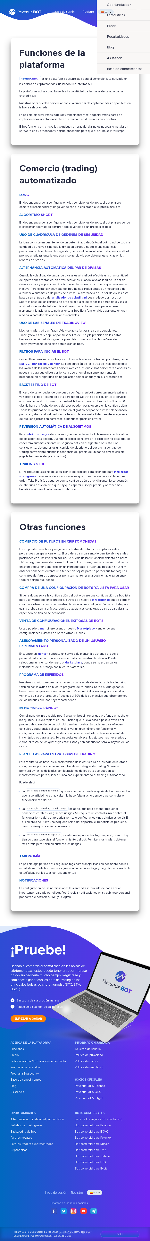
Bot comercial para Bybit (91, 1168)
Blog (13, 1086)
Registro (88, 11)
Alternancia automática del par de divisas (37, 1119)
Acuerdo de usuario (88, 1049)
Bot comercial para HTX (90, 1162)
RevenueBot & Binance (90, 1086)
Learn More (63, 1236)
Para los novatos (21, 1137)
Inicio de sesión (64, 11)
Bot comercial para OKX (90, 1150)
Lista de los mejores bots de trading (98, 1119)
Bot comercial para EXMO (92, 1131)
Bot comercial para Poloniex (93, 1137)
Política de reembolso (89, 1067)
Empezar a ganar (28, 1018)
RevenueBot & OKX (88, 1092)
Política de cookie (86, 1061)
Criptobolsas (19, 1150)
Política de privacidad (89, 1055)
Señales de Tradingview (26, 1125)
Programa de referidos (25, 1067)
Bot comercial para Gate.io (92, 1156)
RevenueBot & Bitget (89, 1098)
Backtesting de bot (23, 1131)
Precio (15, 1055)
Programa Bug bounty (25, 1073)
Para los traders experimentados (32, 1144)
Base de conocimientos (26, 1079)
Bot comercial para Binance (93, 1125)
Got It (120, 1234)
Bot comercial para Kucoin (92, 1144)
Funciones (17, 1049)
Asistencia (17, 1092)
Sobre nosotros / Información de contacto (38, 1061)
